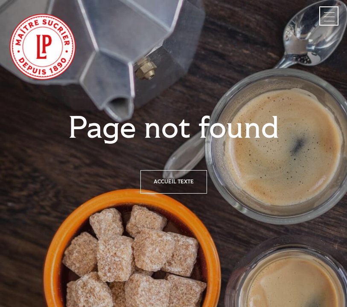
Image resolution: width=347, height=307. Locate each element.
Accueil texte (174, 182)
